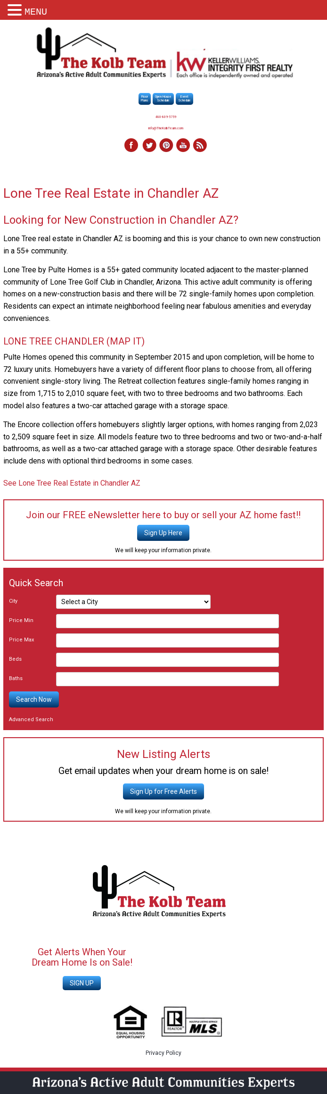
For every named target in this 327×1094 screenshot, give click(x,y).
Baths (16, 678)
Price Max (21, 639)
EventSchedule (184, 98)
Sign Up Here (163, 533)
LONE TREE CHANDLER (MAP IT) (74, 341)
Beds (15, 659)
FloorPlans (144, 98)
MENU (36, 12)
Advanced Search (31, 719)
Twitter (148, 145)
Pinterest (165, 145)
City (13, 601)
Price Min (21, 620)
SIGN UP (82, 983)
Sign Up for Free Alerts (163, 791)
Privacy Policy (163, 1053)
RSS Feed (199, 145)
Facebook (131, 145)
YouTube (182, 145)
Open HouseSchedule (163, 98)
